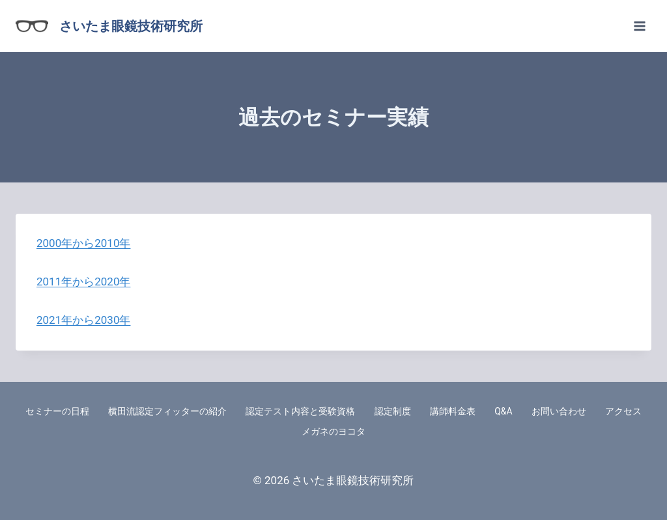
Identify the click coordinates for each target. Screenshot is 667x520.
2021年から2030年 (83, 319)
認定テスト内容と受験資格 (300, 411)
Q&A (503, 411)
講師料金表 (452, 411)
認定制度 (393, 411)
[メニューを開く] (639, 26)
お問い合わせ (559, 411)
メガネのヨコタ (333, 431)
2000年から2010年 (83, 243)
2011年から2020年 (83, 281)
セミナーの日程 (57, 411)
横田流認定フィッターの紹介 (167, 411)
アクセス (623, 411)
